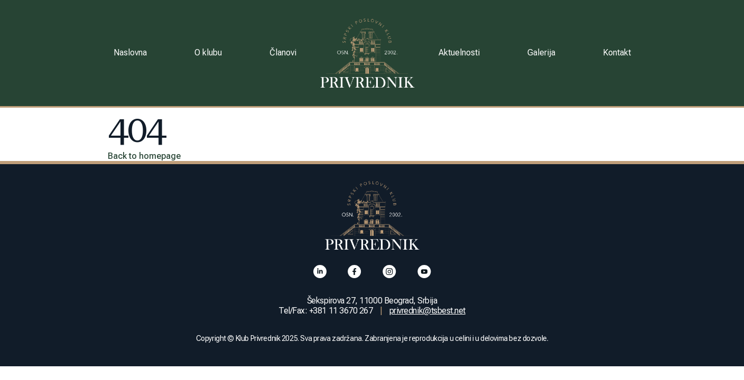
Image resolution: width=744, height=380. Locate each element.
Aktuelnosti (459, 53)
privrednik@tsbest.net (427, 311)
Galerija (541, 53)
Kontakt (617, 53)
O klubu (208, 53)
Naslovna (130, 53)
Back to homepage (144, 156)
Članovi (282, 53)
